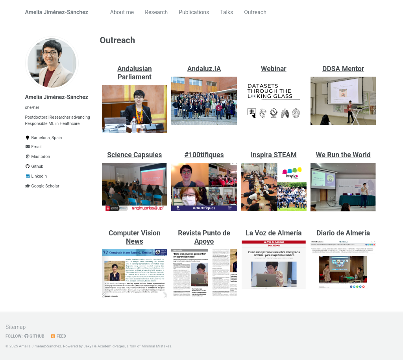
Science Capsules (134, 155)
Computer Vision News (135, 237)
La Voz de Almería (273, 233)
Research (156, 12)
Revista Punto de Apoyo (204, 237)
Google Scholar (42, 186)
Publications (194, 12)
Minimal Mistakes (157, 346)
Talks (226, 12)
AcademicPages (111, 346)
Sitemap (16, 327)
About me (122, 12)
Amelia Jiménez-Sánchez (56, 12)
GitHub (34, 336)
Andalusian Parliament (134, 73)
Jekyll (88, 346)
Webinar (274, 69)
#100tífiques (204, 155)
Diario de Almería (343, 233)
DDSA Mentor (343, 69)
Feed (58, 336)
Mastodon (37, 156)
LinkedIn (36, 176)
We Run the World (343, 155)
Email (33, 146)
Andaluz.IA (204, 69)
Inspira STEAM (274, 155)
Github (34, 166)
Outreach (255, 12)
